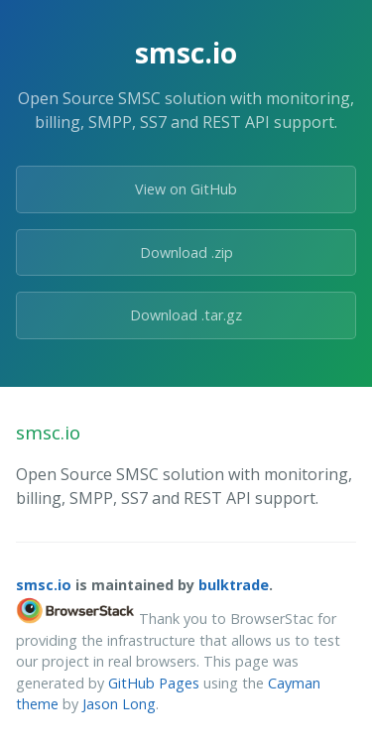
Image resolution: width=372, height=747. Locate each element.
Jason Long (119, 703)
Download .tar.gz (186, 315)
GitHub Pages (153, 683)
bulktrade (233, 584)
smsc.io (43, 584)
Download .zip (186, 252)
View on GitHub (186, 189)
